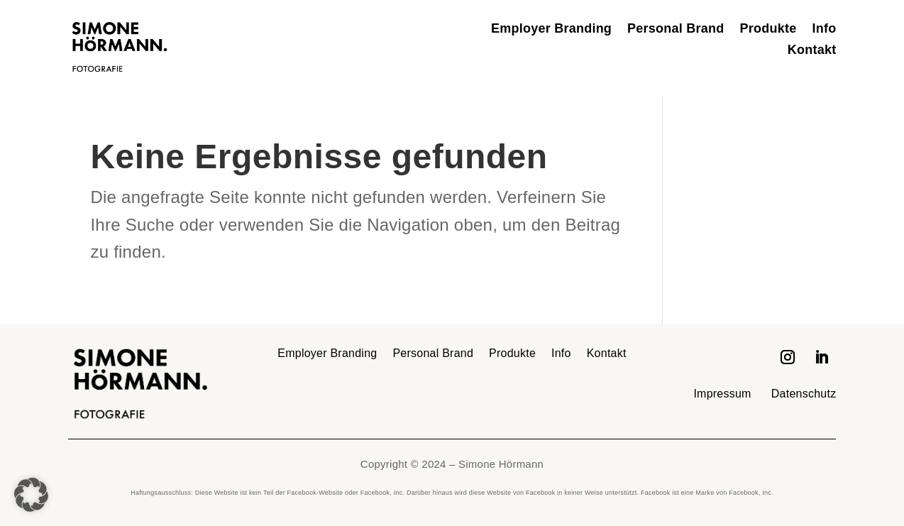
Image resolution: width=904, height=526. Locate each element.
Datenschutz (804, 394)
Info (824, 29)
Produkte (768, 29)
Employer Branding (551, 29)
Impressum (722, 394)
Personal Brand (675, 29)
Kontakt (812, 51)
